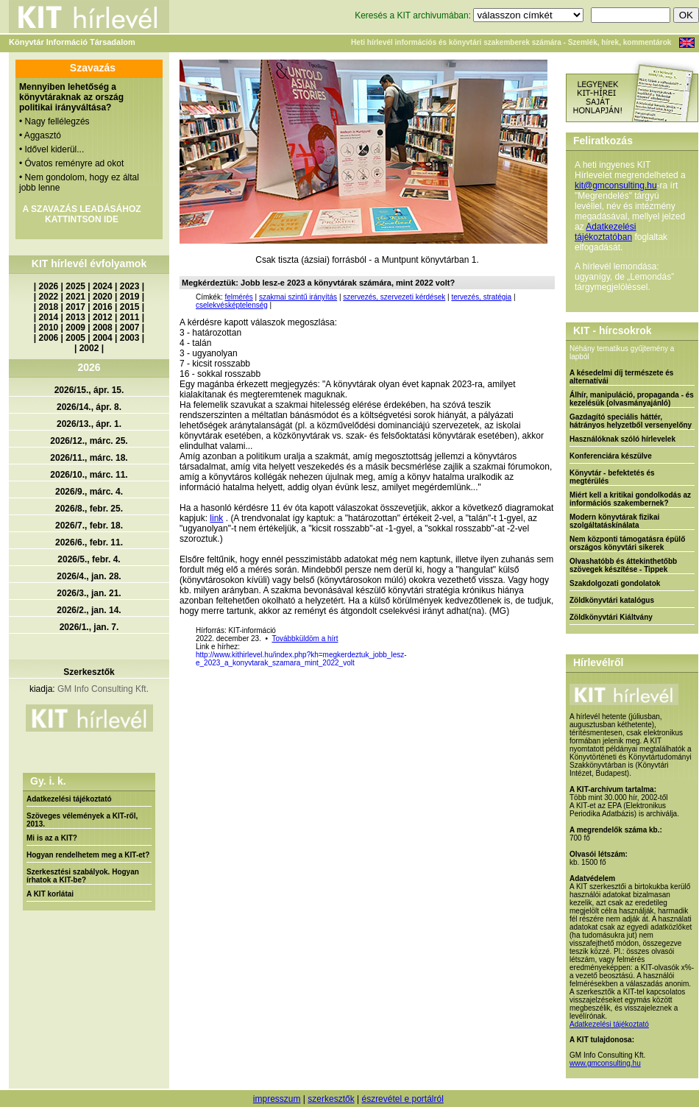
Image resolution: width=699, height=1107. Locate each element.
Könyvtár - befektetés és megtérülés (612, 477)
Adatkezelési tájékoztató (69, 799)
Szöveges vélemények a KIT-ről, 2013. (82, 820)
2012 (103, 317)
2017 (75, 307)
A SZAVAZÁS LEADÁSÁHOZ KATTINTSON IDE (81, 214)
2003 (130, 338)
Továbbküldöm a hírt (305, 638)
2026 (49, 286)
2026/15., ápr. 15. (89, 390)
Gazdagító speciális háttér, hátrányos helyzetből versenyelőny (631, 421)
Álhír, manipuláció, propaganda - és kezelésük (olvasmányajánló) (632, 399)
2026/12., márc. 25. (88, 441)
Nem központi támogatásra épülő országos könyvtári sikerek (627, 543)
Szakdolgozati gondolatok (615, 583)
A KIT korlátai (50, 894)
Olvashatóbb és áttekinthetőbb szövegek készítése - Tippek (623, 565)
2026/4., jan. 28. (89, 576)
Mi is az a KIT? (51, 838)
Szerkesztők (88, 672)
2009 (75, 327)
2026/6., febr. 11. (89, 542)
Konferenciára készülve (611, 456)
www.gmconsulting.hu (605, 1063)
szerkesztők (331, 1099)
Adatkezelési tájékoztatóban (605, 232)
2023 (130, 286)
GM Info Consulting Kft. (103, 689)
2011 (130, 317)
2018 (49, 307)
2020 (103, 296)
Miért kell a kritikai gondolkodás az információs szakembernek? (630, 499)
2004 (103, 338)
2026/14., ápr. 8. (89, 407)
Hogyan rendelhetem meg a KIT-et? (87, 855)
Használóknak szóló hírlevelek (622, 439)
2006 (49, 338)
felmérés (238, 297)
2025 (75, 286)
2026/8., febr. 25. (89, 508)
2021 (75, 296)
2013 (75, 317)
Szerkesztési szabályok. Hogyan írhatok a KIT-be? (82, 876)
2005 (75, 338)
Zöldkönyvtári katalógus (612, 600)
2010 (49, 327)
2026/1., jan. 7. (89, 627)
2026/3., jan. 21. (89, 593)
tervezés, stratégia (481, 297)
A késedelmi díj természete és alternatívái (621, 377)
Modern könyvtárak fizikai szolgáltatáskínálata (614, 521)
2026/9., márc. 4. (89, 492)
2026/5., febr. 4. (88, 559)
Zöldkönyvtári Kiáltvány (611, 617)
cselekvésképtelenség (232, 305)
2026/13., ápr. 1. (89, 424)
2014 (49, 317)
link (216, 518)
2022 (49, 296)
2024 (103, 286)
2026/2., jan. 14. (89, 610)
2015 (130, 307)
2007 (130, 327)
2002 (89, 348)
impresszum (277, 1099)
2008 (103, 327)
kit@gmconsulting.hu (616, 185)
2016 (103, 307)
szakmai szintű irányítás (298, 297)
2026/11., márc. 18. (88, 458)
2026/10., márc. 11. (88, 475)
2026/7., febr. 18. (89, 525)
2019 (130, 296)
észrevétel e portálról (402, 1099)
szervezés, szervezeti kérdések (394, 297)
